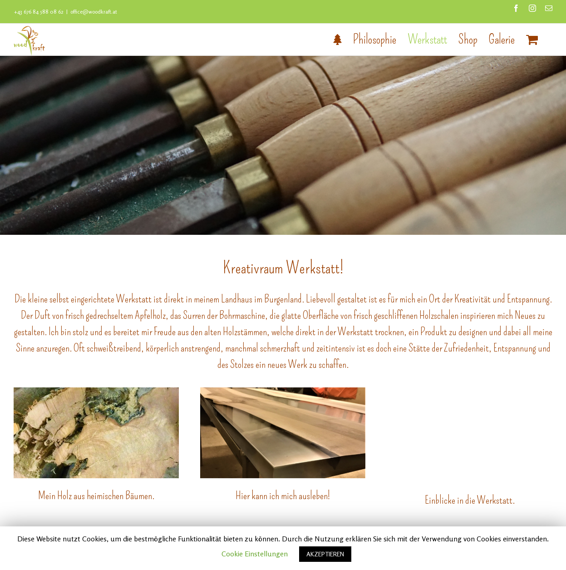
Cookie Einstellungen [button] (254, 553)
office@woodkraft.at (93, 11)
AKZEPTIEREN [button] (325, 554)
